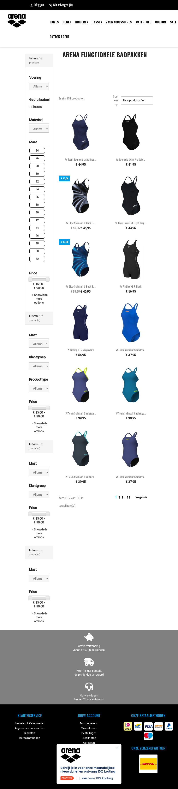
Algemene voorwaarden (29, 728)
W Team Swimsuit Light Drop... (80, 159)
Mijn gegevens (89, 723)
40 (37, 212)
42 (37, 220)
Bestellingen (89, 733)
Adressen (89, 742)
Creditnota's (89, 737)
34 (37, 189)
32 (37, 181)
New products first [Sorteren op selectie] (137, 100)
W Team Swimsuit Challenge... (81, 413)
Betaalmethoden (29, 737)
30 (37, 173)
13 (129, 497)
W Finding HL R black (130, 286)
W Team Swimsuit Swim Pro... (130, 350)
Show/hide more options (41, 298)
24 (37, 150)
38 (37, 204)
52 (37, 258)
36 (37, 197)
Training (37, 106)
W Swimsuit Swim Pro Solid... (130, 159)
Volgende (143, 497)
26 (37, 158)
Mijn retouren (89, 728)
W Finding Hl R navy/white (81, 350)
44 (37, 228)
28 (37, 166)
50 (37, 251)
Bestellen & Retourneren (29, 723)
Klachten (29, 733)
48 (37, 243)
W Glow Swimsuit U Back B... (80, 223)
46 (37, 235)
